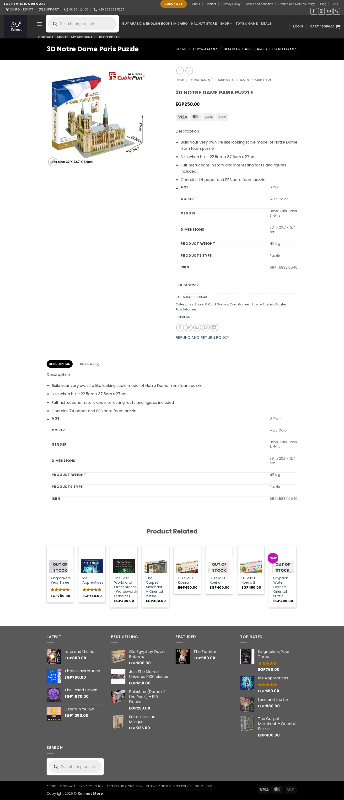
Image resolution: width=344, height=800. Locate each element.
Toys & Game (247, 23)
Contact (210, 4)
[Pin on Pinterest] (206, 327)
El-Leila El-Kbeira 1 (186, 580)
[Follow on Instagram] (321, 11)
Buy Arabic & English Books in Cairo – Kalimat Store (169, 23)
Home (181, 49)
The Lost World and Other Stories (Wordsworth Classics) (125, 587)
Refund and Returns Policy (297, 4)
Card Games (284, 49)
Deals (266, 23)
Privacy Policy (231, 4)
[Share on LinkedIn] (214, 327)
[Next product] (179, 70)
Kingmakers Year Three (61, 580)
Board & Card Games (245, 49)
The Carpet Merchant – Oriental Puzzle (154, 587)
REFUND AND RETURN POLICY (202, 337)
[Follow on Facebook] (313, 11)
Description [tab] (59, 364)
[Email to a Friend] (197, 327)
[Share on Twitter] (189, 327)
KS (188, 317)
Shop (226, 23)
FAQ (335, 4)
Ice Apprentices (92, 580)
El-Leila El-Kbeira (218, 580)
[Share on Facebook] (180, 327)
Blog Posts (109, 37)
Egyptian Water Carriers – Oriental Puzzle (281, 587)
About (196, 4)
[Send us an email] (329, 11)
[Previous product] (189, 70)
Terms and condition (259, 4)
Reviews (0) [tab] (89, 364)
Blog (323, 4)
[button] (39, 24)
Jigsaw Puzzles (262, 304)
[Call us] (336, 11)
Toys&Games (205, 49)
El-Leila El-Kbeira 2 (250, 580)
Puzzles (281, 304)
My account (83, 37)
